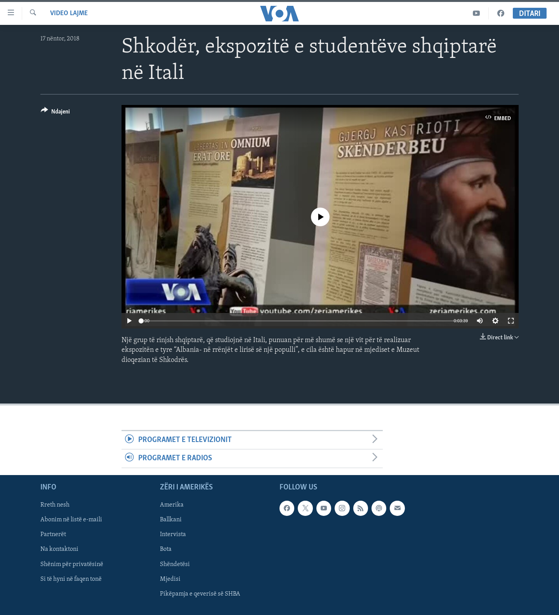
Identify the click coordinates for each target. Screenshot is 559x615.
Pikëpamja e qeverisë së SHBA (200, 594)
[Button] (55, 113)
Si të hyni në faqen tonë (71, 579)
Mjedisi (170, 579)
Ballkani (171, 520)
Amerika (172, 505)
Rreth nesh (54, 505)
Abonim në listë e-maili (71, 520)
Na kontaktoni (59, 549)
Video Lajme (69, 13)
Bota (166, 549)
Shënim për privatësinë (71, 564)
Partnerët (53, 534)
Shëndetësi (175, 564)
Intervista (173, 534)
